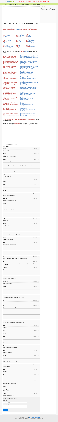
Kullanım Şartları (37, 417)
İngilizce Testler (11, 4)
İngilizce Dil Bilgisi (28, 4)
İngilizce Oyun (39, 4)
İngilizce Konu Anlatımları (19, 4)
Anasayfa (6, 4)
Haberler (34, 4)
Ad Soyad (5, 400)
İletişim (33, 417)
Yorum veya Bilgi (6, 404)
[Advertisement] (21, 14)
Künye (30, 417)
